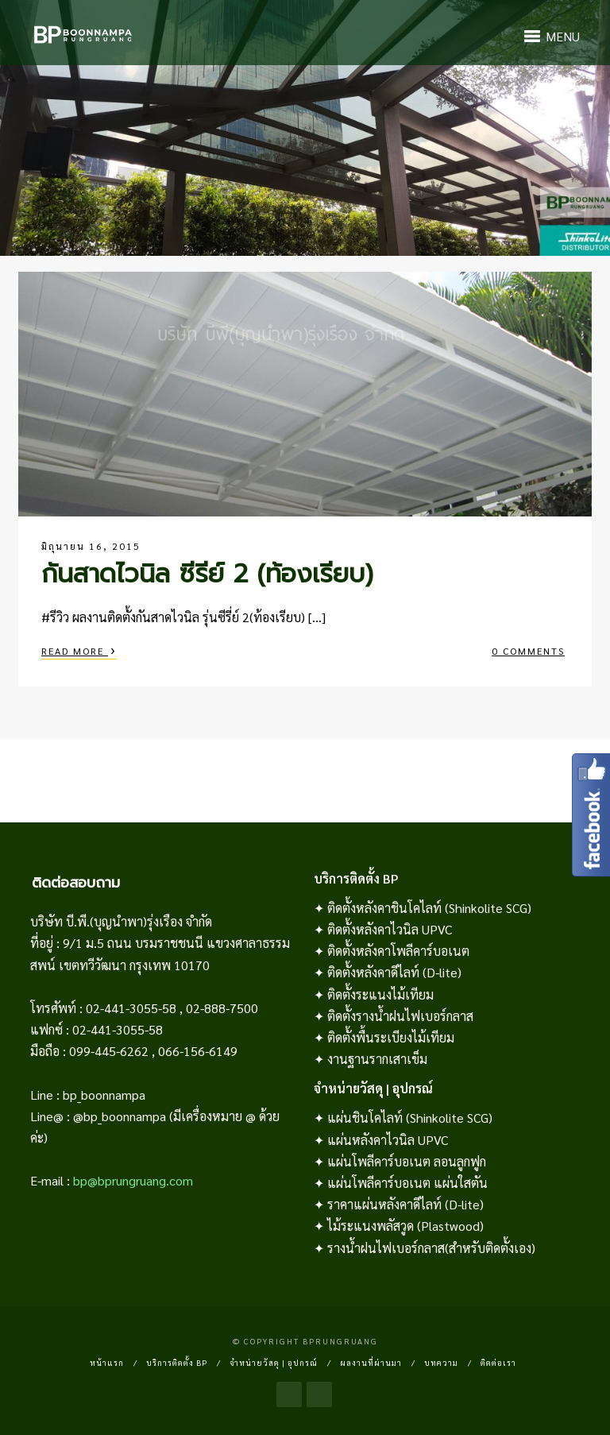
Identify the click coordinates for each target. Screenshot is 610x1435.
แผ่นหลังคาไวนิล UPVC (387, 1139)
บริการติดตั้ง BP (176, 1362)
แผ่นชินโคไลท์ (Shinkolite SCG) (409, 1117)
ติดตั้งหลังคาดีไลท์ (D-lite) (394, 972)
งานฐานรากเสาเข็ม (377, 1058)
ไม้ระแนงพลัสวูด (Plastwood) (405, 1225)
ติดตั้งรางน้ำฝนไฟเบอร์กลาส (400, 1016)
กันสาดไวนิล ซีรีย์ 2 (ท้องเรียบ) (207, 574)
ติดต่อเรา (498, 1362)
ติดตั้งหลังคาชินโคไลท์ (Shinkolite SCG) (429, 907)
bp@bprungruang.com (133, 1180)
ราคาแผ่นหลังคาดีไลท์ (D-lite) (405, 1204)
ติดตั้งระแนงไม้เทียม (380, 994)
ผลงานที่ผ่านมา (371, 1362)
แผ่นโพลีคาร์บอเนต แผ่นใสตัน (407, 1182)
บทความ (441, 1362)
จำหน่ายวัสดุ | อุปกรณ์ (274, 1362)
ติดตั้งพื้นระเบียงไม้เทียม (390, 1037)
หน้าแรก (107, 1362)
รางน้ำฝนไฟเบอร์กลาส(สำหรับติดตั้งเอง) (431, 1248)
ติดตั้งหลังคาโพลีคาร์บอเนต (398, 950)
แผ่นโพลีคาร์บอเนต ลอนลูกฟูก (406, 1161)
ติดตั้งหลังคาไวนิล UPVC (389, 929)
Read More (79, 649)
